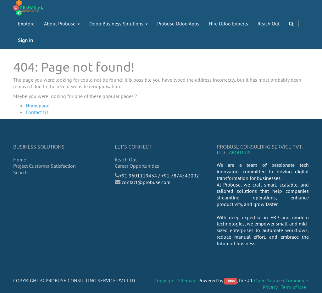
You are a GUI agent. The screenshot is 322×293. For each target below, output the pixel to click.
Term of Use (293, 287)
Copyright (164, 280)
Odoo (230, 281)
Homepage (37, 105)
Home (19, 159)
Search (20, 172)
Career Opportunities (137, 166)
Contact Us (37, 112)
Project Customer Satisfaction (44, 166)
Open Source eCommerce (281, 280)
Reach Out (126, 159)
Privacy (270, 287)
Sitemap (186, 280)
